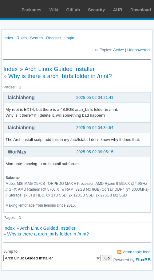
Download (140, 9)
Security (96, 9)
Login (69, 38)
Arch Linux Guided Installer (60, 69)
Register (53, 38)
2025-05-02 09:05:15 (94, 152)
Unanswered (138, 50)
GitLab (73, 9)
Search (36, 38)
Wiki (53, 9)
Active (118, 50)
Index (8, 38)
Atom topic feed (137, 252)
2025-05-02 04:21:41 (94, 97)
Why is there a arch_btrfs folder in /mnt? (60, 76)
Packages (31, 9)
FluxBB (143, 259)
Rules (22, 38)
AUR (117, 9)
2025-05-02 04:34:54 (94, 127)
